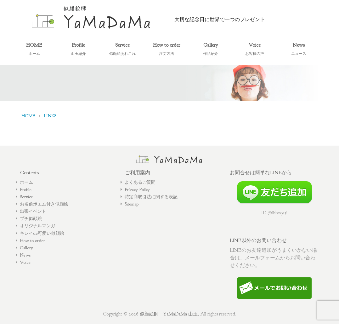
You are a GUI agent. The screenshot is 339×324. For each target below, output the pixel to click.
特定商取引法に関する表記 (151, 197)
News (25, 255)
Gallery (26, 248)
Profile (25, 189)
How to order (32, 240)
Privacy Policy (137, 189)
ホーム (26, 182)
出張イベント (33, 211)
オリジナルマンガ (37, 226)
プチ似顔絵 (31, 218)
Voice (25, 262)
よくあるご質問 (140, 182)
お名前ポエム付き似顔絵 (44, 204)
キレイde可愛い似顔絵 (42, 233)
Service (26, 197)
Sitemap (131, 204)
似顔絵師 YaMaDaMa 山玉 (169, 314)
